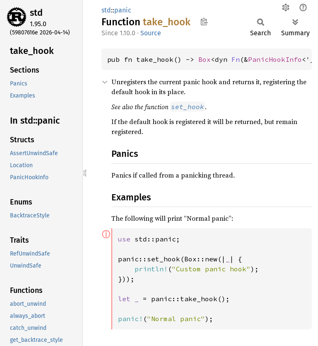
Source (150, 33)
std (36, 12)
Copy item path (204, 22)
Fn (235, 59)
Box (204, 59)
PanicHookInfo (275, 59)
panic (122, 10)
